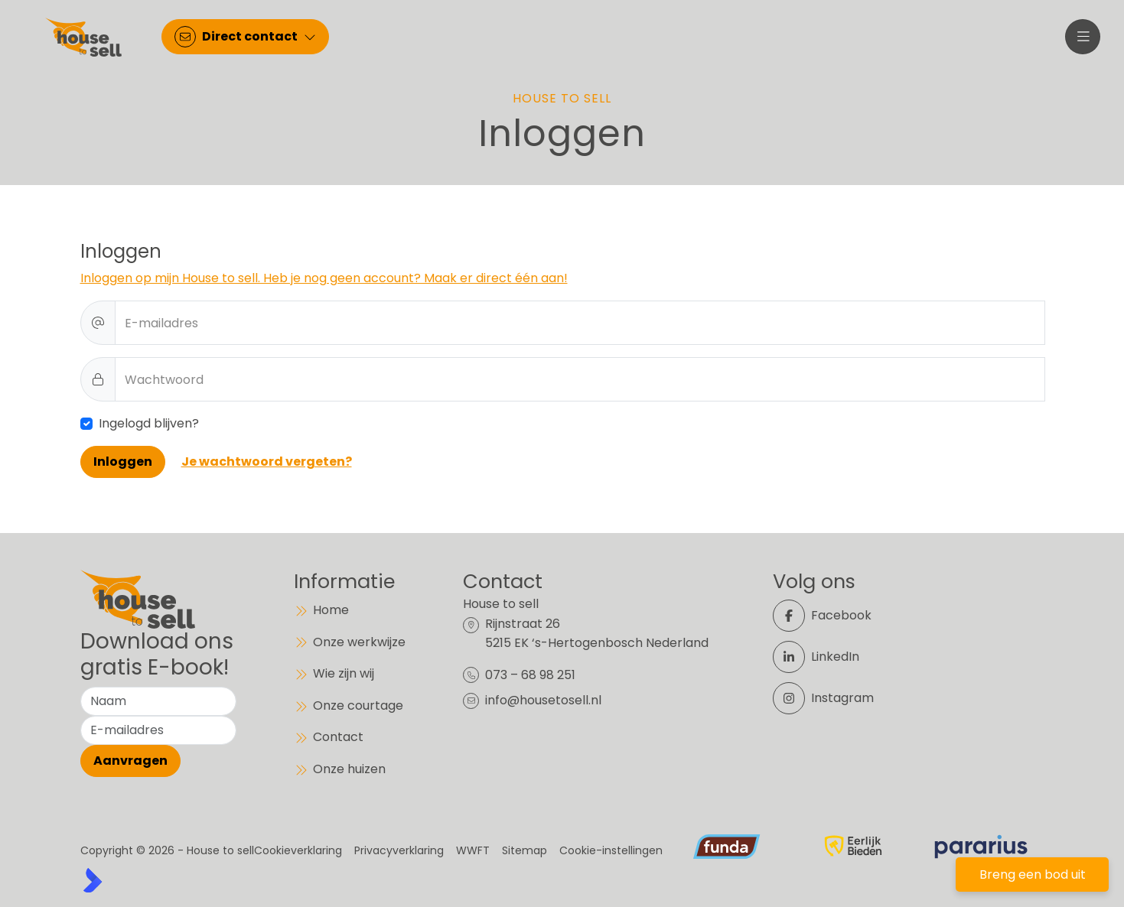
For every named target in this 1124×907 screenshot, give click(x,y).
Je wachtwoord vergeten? (266, 461)
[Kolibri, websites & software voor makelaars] (92, 880)
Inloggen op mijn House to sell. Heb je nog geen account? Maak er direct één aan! (324, 278)
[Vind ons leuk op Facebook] (831, 616)
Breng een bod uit (1032, 874)
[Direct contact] (247, 38)
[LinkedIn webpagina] (831, 657)
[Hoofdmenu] (1082, 38)
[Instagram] (831, 698)
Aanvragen (130, 760)
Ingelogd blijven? (149, 423)
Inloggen (122, 461)
